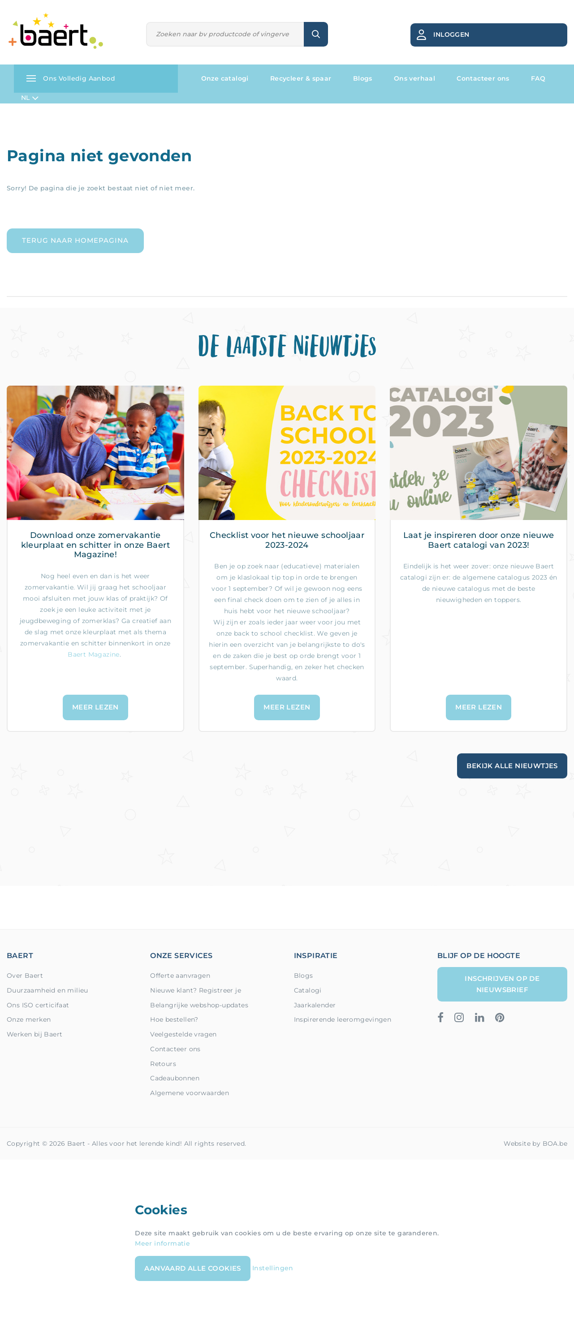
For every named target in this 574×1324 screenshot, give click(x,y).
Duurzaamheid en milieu (47, 990)
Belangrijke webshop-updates (199, 1005)
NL (30, 98)
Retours (163, 1064)
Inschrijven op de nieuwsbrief (502, 983)
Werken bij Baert (34, 1034)
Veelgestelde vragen (183, 1034)
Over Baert (25, 976)
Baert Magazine (94, 654)
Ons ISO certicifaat (38, 1005)
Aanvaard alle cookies (192, 1268)
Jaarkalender (315, 1005)
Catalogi (308, 990)
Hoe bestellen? (174, 1019)
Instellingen (272, 1268)
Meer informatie (162, 1243)
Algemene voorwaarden (189, 1093)
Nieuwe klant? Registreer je (195, 990)
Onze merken (29, 1019)
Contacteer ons (483, 78)
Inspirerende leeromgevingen (343, 1019)
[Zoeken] (225, 34)
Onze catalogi (225, 78)
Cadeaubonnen (174, 1078)
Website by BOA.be (535, 1143)
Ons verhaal (414, 78)
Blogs (362, 78)
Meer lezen (95, 707)
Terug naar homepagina (75, 240)
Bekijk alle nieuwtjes (511, 765)
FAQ (538, 78)
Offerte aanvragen (180, 976)
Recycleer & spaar (301, 78)
